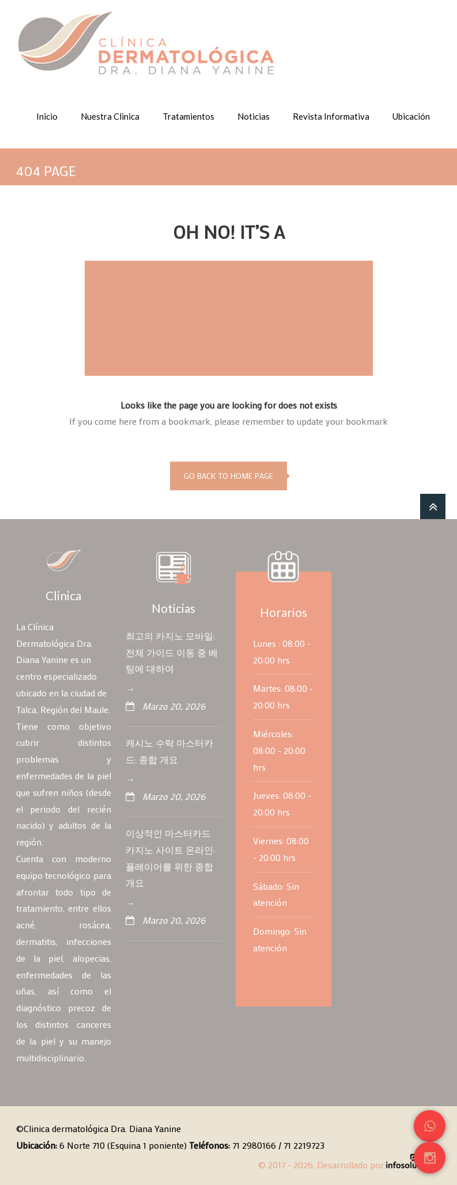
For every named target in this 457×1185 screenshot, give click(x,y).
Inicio (47, 116)
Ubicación (411, 116)
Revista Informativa (331, 116)
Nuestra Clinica (110, 116)
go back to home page (228, 475)
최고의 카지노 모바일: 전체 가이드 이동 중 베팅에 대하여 (172, 652)
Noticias (253, 116)
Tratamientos (188, 116)
